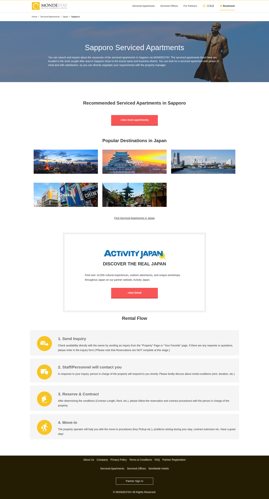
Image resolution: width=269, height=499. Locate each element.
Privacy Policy (118, 459)
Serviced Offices (169, 5)
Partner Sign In (134, 481)
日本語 (210, 5)
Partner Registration (174, 459)
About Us (88, 459)
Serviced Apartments (143, 5)
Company (102, 459)
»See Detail (135, 292)
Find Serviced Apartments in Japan (134, 218)
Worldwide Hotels (159, 468)
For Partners (190, 5)
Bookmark (229, 5)
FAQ (157, 459)
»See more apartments (134, 119)
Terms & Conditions (140, 459)
